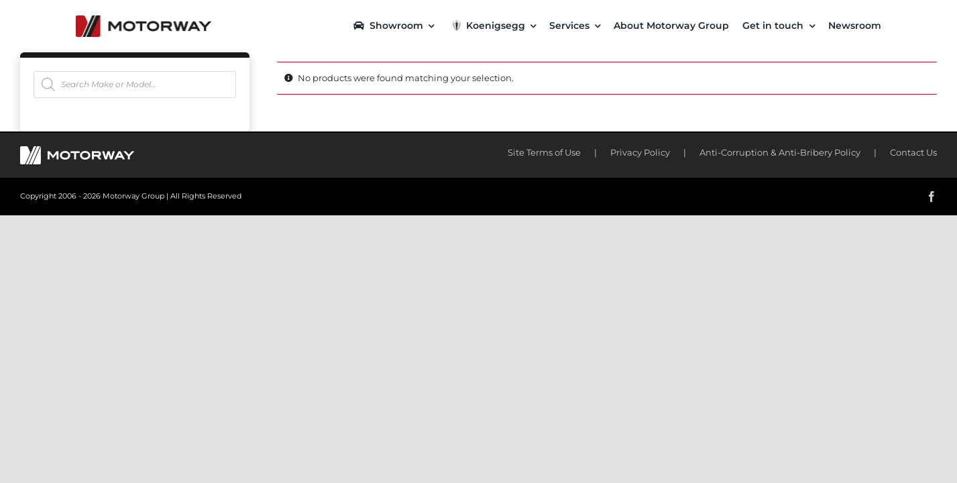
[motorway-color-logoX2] (143, 20)
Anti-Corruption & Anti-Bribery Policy (779, 152)
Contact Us (913, 152)
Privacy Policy (640, 152)
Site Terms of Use (544, 152)
